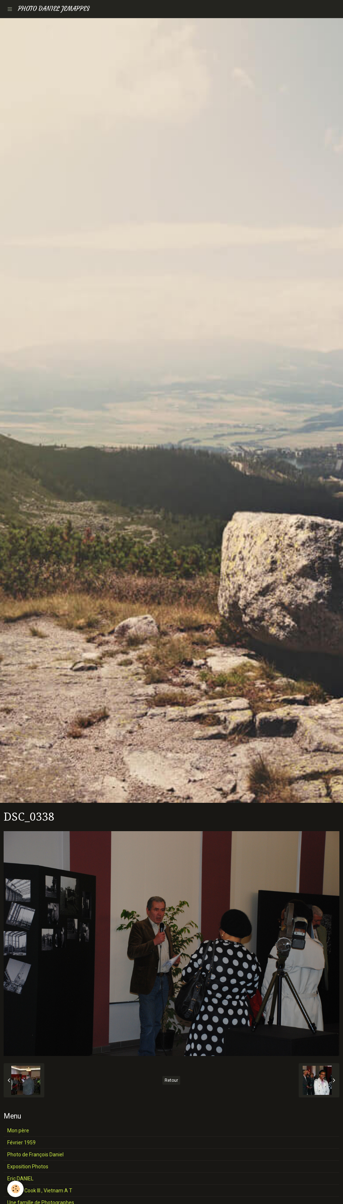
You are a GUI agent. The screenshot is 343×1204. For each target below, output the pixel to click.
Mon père (18, 1130)
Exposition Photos (27, 1166)
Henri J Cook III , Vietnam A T (39, 1190)
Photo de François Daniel (35, 1154)
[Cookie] (15, 1189)
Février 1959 (21, 1142)
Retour (171, 1080)
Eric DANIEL (20, 1178)
